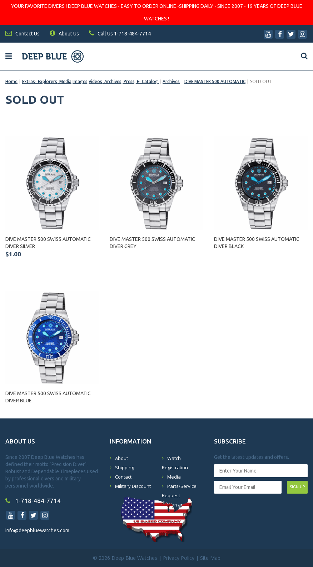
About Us (64, 34)
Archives (171, 81)
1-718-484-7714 (33, 500)
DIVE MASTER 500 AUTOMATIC (214, 81)
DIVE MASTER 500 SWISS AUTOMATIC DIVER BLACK (256, 242)
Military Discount (133, 486)
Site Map (210, 557)
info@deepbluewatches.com (37, 530)
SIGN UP (297, 487)
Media (174, 477)
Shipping (124, 467)
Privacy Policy (178, 557)
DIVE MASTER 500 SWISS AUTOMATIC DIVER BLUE (48, 397)
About (121, 458)
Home (11, 81)
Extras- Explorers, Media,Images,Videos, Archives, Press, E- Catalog (90, 81)
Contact (123, 477)
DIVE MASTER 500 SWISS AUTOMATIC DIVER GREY (152, 242)
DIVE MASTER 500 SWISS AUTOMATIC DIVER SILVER (48, 242)
